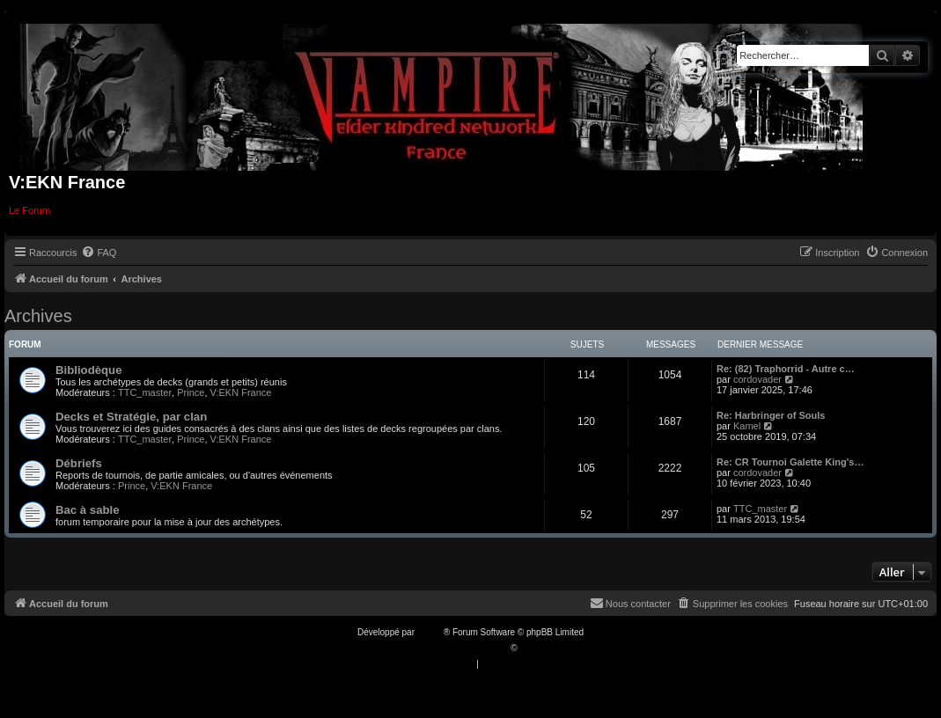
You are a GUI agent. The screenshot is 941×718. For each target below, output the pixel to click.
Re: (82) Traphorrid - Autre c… (786, 368)
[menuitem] (98, 252)
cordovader (757, 379)
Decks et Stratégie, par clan (131, 416)
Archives (38, 316)
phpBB (430, 632)
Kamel (747, 426)
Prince (190, 392)
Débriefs (78, 463)
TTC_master (145, 392)
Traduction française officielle (452, 648)
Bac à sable (87, 510)
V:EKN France (241, 392)
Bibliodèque (88, 370)
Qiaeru (532, 648)
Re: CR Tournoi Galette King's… (790, 462)
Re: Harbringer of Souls (771, 415)
